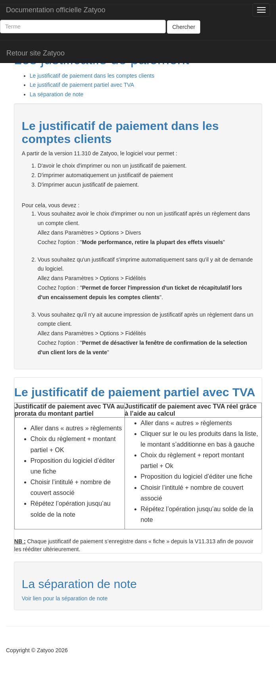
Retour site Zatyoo (35, 53)
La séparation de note (56, 94)
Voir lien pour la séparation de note (64, 598)
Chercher (183, 27)
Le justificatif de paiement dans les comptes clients (92, 76)
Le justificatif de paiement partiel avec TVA (82, 85)
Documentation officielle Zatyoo (55, 10)
